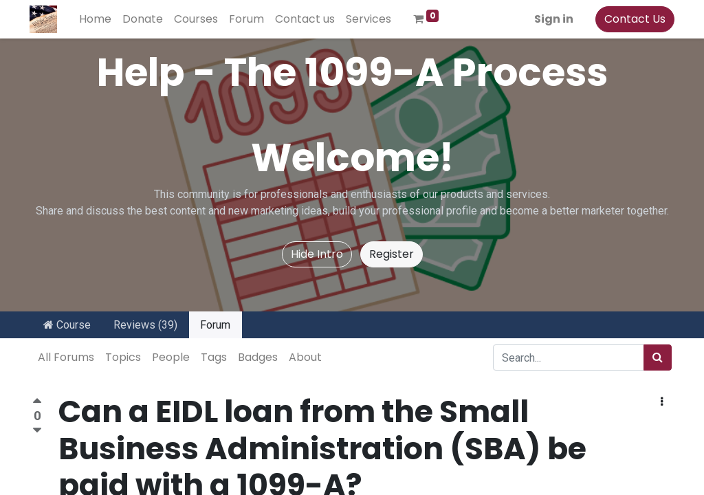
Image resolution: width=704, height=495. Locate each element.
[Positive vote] (37, 402)
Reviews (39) (145, 324)
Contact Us (632, 19)
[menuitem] (98, 19)
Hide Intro (317, 254)
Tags (214, 357)
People (171, 357)
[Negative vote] (37, 430)
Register (391, 254)
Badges (258, 357)
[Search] (658, 357)
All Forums (66, 357)
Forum (215, 324)
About (305, 357)
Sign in (551, 19)
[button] (662, 402)
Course (67, 324)
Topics (123, 357)
